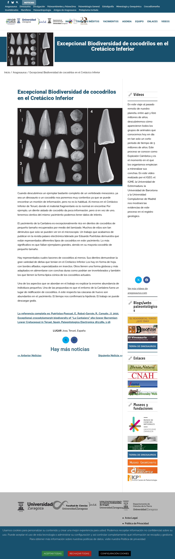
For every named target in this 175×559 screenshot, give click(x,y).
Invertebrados (11, 10)
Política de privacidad (133, 539)
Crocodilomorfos (152, 7)
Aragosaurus (11, 7)
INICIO (68, 21)
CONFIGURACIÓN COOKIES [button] (115, 553)
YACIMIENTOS (111, 21)
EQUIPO (139, 21)
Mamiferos (26, 10)
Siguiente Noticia (110, 355)
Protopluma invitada (88, 10)
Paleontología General (89, 7)
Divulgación (39, 7)
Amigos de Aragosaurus (65, 10)
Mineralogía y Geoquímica (128, 7)
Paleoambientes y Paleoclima (61, 7)
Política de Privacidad (137, 523)
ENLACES (152, 21)
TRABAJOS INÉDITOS (87, 21)
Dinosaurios (25, 7)
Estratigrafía (108, 7)
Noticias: (29, 3)
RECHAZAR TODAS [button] (79, 553)
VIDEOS (165, 21)
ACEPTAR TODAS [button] (53, 553)
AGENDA (127, 21)
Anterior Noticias (29, 355)
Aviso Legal (131, 518)
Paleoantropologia (42, 10)
